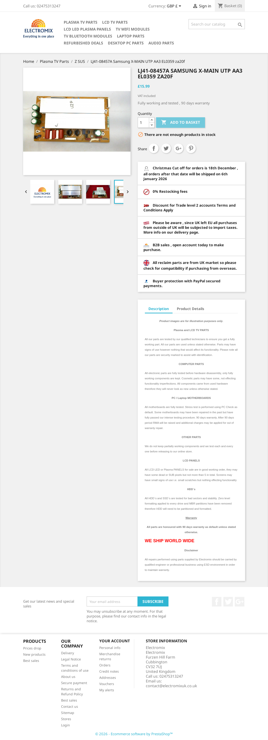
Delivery (67, 653)
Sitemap (67, 712)
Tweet (166, 148)
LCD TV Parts (115, 22)
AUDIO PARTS (161, 43)
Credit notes (109, 671)
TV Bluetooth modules (88, 36)
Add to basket (180, 122)
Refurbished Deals (83, 43)
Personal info (109, 647)
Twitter (228, 601)
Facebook (216, 601)
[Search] (217, 24)
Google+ (178, 148)
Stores (66, 719)
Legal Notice (71, 659)
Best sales (31, 660)
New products (34, 654)
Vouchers (106, 683)
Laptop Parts (130, 36)
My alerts (106, 690)
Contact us (69, 706)
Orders (104, 665)
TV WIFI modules (133, 29)
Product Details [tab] (190, 308)
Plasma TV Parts (80, 22)
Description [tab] (158, 308)
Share (153, 148)
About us (68, 676)
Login (65, 725)
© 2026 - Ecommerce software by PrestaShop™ (134, 733)
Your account (114, 640)
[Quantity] (143, 122)
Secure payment (74, 683)
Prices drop (32, 648)
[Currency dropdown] (175, 6)
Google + (239, 601)
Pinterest (191, 148)
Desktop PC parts (126, 43)
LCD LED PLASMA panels (87, 29)
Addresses (107, 677)
